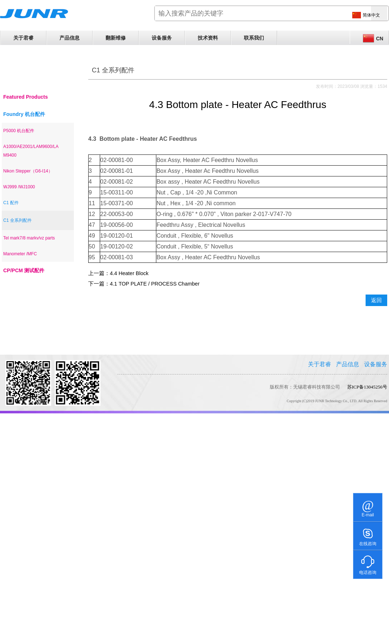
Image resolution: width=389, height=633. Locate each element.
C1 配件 (11, 202)
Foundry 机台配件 (24, 114)
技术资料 (208, 38)
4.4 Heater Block (129, 273)
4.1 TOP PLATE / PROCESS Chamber (155, 284)
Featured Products (25, 97)
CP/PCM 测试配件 (23, 270)
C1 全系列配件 (17, 220)
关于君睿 (23, 38)
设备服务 (162, 38)
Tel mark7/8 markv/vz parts (29, 238)
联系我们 (254, 38)
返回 (376, 300)
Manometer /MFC (20, 253)
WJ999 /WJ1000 (19, 186)
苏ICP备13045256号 (367, 387)
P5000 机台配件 (18, 130)
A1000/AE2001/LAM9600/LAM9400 (30, 151)
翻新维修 (116, 38)
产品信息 (69, 38)
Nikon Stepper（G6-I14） (28, 171)
